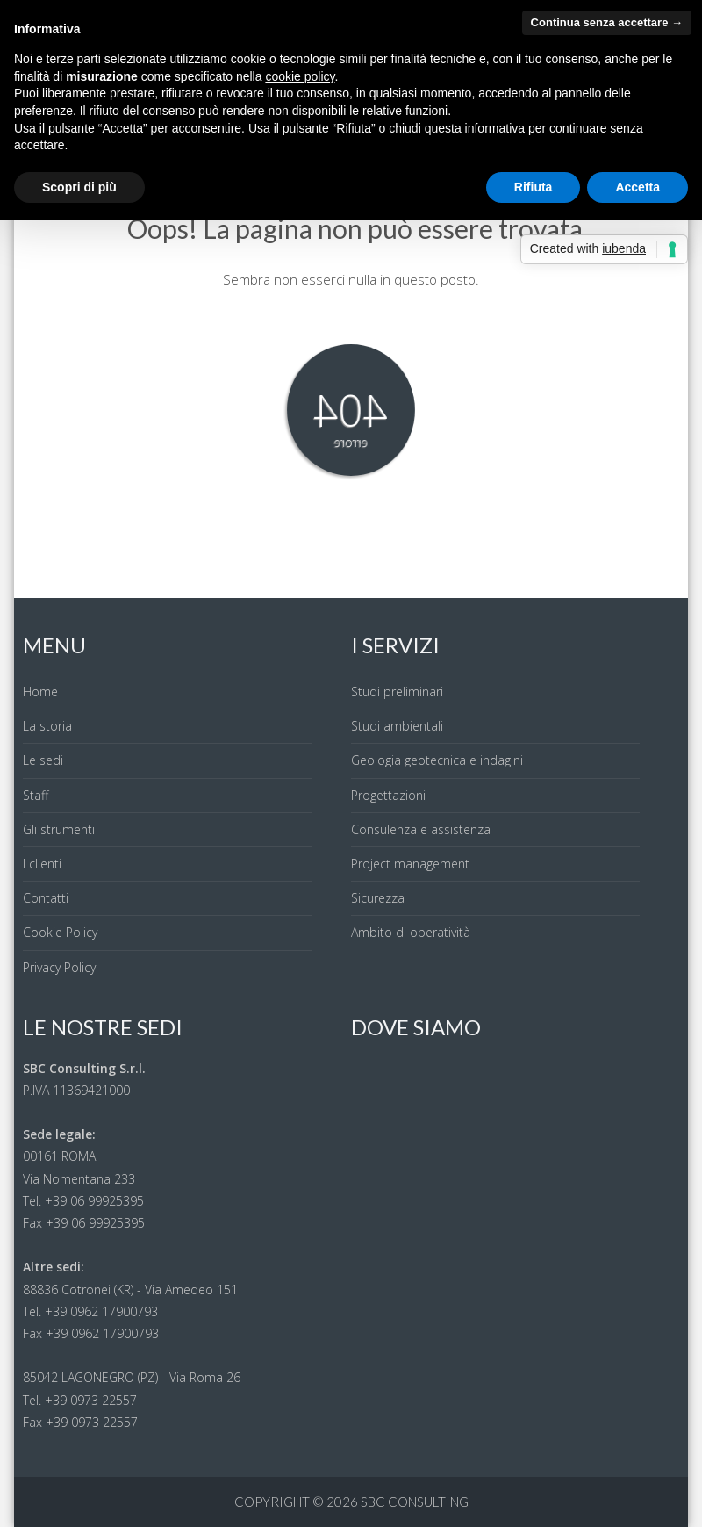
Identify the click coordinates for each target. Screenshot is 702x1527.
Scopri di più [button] (79, 187)
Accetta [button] (637, 187)
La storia (47, 725)
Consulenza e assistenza (421, 829)
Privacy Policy (59, 967)
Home (40, 691)
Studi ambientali (397, 725)
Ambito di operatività (410, 932)
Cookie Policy (60, 932)
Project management (410, 863)
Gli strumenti (59, 829)
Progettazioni (388, 795)
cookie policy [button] (299, 76)
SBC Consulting (415, 1501)
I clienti (42, 863)
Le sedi (43, 760)
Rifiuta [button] (533, 187)
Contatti (45, 898)
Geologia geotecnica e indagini (437, 760)
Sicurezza (378, 898)
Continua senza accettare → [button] (607, 22)
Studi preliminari (397, 691)
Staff (35, 795)
